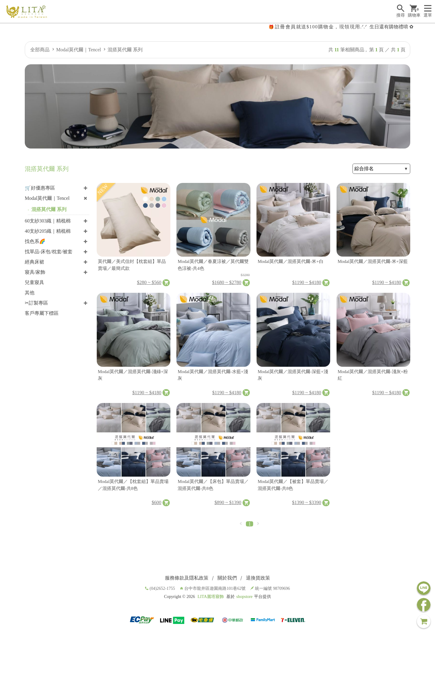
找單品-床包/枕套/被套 (48, 251)
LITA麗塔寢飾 (211, 596)
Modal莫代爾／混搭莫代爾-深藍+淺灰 (293, 375)
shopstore (244, 596)
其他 (29, 292)
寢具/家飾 (35, 272)
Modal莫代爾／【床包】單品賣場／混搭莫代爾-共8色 (213, 485)
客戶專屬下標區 (42, 313)
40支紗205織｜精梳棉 (48, 231)
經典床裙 (34, 261)
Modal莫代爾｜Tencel (78, 49)
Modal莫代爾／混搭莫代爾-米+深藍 (373, 261)
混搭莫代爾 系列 (125, 49)
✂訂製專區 (36, 302)
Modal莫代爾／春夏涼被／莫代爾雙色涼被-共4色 (213, 265)
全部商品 (40, 49)
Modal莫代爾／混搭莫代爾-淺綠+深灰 (133, 375)
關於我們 (227, 577)
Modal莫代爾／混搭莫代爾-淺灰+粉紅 (373, 375)
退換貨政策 (258, 577)
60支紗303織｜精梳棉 (48, 220)
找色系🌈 (35, 241)
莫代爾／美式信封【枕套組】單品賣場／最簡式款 (132, 265)
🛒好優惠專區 (40, 187)
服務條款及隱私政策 (186, 577)
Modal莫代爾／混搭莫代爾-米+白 (291, 261)
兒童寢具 (34, 282)
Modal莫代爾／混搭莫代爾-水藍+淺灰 (213, 375)
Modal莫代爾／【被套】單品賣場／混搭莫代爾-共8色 (293, 485)
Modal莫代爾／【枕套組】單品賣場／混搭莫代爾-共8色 (133, 485)
